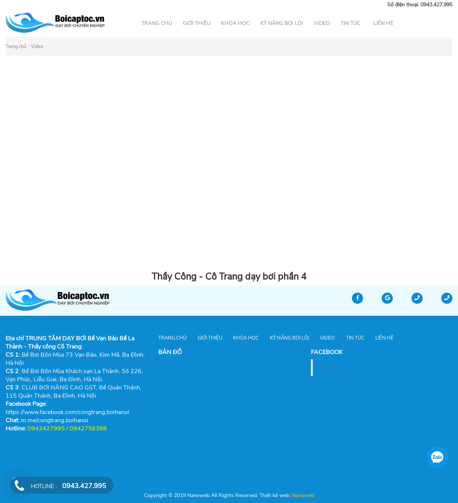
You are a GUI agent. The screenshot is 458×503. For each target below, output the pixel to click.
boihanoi (332, 367)
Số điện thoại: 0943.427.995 (419, 4)
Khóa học (235, 23)
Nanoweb (302, 495)
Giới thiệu (196, 23)
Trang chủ (156, 23)
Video (322, 23)
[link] (54, 420)
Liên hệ (383, 23)
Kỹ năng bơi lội (281, 23)
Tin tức (350, 23)
